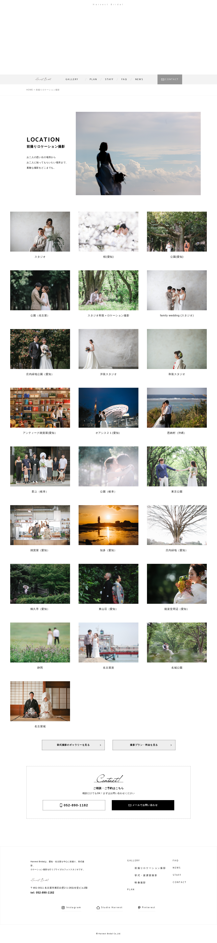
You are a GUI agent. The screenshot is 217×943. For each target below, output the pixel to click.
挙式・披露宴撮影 (146, 875)
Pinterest (148, 907)
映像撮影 (140, 882)
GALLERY (72, 79)
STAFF (109, 79)
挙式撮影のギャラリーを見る (73, 745)
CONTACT (172, 79)
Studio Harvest (112, 907)
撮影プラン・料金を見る (144, 745)
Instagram (73, 907)
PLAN (93, 79)
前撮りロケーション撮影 (150, 868)
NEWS (139, 79)
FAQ (124, 79)
